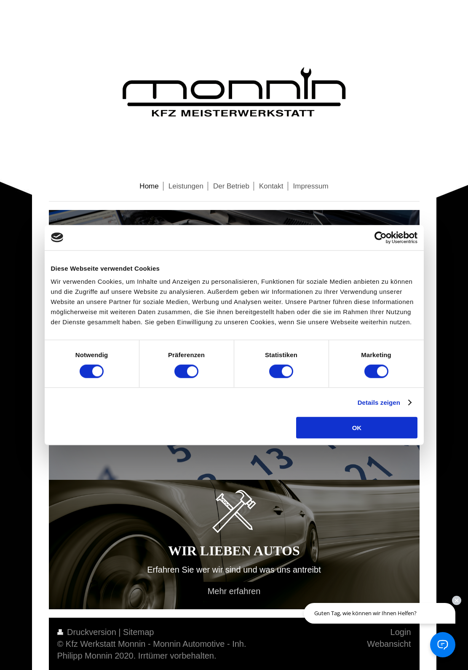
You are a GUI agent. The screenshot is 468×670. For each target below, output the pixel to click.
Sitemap (138, 632)
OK (357, 427)
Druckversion (88, 632)
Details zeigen (379, 402)
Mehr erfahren (234, 591)
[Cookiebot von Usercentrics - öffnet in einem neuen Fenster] (380, 237)
